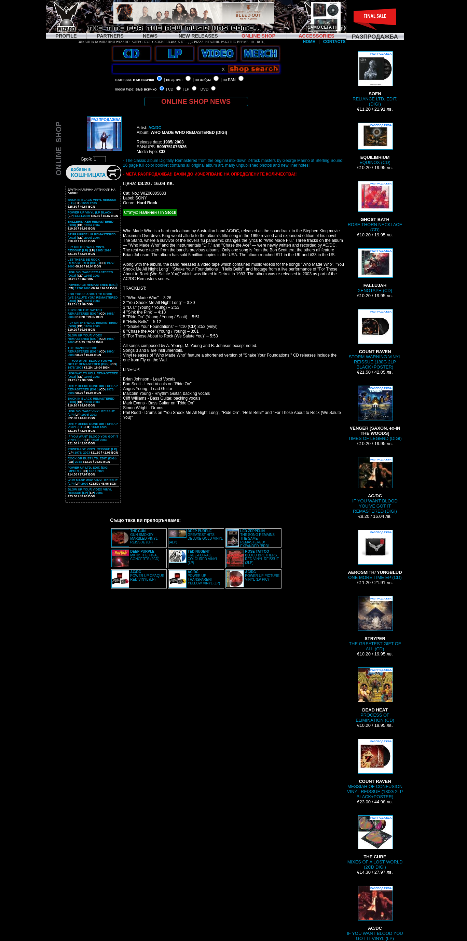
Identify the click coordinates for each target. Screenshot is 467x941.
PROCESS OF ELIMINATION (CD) (375, 695)
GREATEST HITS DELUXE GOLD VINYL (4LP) (195, 536)
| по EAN (228, 80)
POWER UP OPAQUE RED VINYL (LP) (147, 575)
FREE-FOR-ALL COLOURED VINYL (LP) (203, 557)
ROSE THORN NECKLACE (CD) (375, 206)
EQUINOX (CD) (375, 144)
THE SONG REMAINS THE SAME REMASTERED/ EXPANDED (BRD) (257, 538)
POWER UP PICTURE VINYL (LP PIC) (262, 575)
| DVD (203, 89)
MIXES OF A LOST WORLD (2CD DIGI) (375, 842)
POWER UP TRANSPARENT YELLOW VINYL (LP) (204, 577)
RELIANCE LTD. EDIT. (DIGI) (375, 79)
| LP (186, 89)
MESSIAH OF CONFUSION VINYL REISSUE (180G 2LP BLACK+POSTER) (375, 769)
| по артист (173, 80)
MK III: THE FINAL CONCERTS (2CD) (144, 555)
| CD (170, 89)
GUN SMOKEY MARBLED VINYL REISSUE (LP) (143, 536)
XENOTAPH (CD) (375, 270)
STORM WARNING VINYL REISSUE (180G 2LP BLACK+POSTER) (375, 339)
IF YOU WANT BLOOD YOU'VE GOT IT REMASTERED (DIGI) (375, 485)
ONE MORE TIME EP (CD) (375, 555)
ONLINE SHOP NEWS (196, 101)
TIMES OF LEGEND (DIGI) (375, 413)
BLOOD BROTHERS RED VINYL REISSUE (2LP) (262, 557)
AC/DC (154, 127)
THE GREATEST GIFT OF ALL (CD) (375, 623)
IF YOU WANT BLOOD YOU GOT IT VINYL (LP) (375, 913)
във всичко (143, 80)
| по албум (202, 80)
